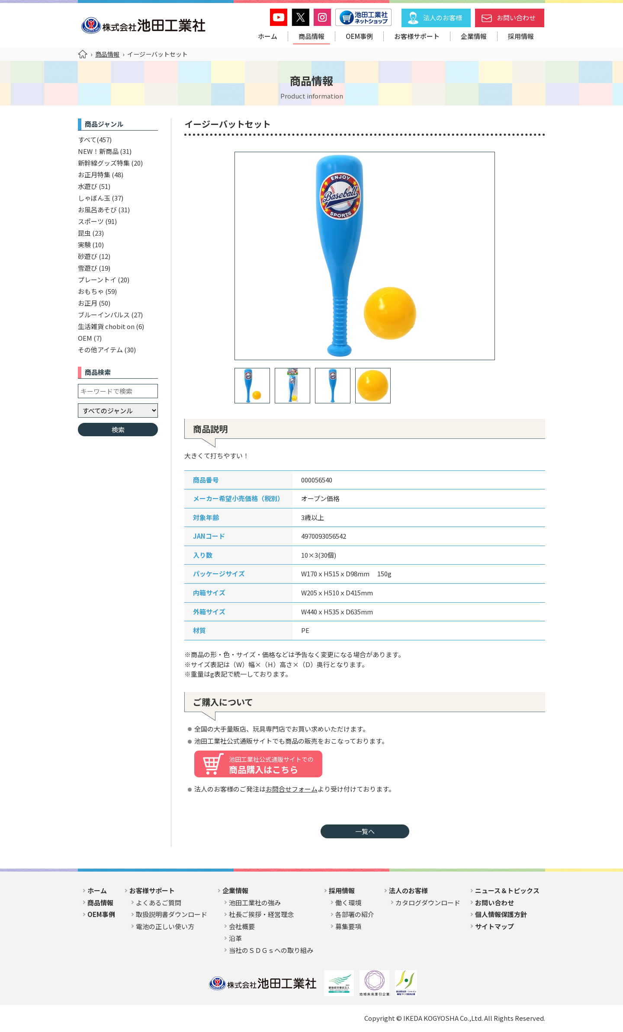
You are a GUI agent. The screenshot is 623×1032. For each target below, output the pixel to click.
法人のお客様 (442, 17)
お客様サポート (417, 36)
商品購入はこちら (271, 765)
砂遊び (87, 256)
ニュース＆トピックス (507, 890)
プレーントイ (97, 279)
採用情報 (521, 36)
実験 (84, 244)
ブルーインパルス (104, 314)
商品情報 (311, 36)
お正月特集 (94, 174)
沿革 (235, 938)
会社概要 (242, 926)
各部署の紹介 (354, 914)
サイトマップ (494, 926)
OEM (85, 337)
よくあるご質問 (158, 902)
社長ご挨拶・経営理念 (261, 914)
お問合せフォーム (292, 788)
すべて (87, 139)
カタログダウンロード (427, 902)
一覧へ (365, 831)
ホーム (267, 36)
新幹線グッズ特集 (104, 162)
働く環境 (348, 902)
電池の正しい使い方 (165, 926)
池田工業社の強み (255, 902)
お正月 (87, 302)
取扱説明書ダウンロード (171, 914)
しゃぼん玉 (94, 197)
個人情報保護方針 (501, 914)
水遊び (87, 186)
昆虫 (84, 232)
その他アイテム (100, 349)
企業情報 (474, 36)
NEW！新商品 (98, 151)
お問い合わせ (516, 17)
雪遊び (87, 267)
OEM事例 (359, 36)
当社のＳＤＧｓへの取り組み (271, 950)
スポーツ (91, 221)
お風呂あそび (97, 209)
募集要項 (348, 926)
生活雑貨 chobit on (106, 326)
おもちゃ (91, 291)
